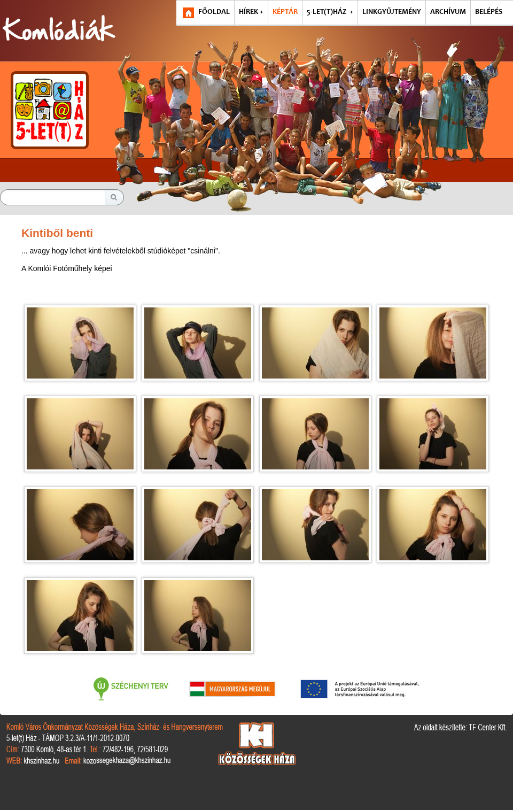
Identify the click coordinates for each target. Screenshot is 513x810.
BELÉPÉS (488, 12)
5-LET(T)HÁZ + (330, 12)
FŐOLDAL (214, 12)
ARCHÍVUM (448, 12)
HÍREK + (251, 12)
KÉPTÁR (285, 12)
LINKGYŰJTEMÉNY (391, 12)
